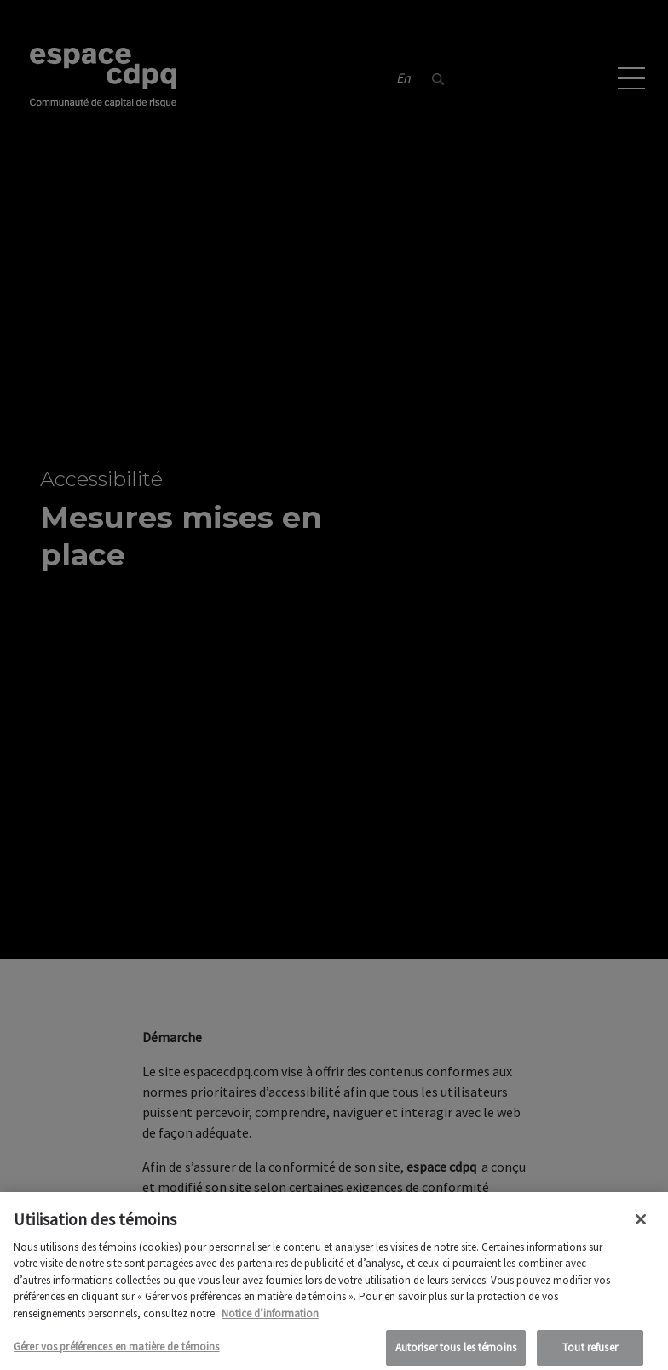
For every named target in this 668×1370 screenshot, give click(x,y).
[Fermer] (640, 1224)
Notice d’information (270, 1318)
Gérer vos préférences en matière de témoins (117, 1352)
